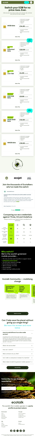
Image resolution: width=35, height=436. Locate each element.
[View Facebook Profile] (11, 431)
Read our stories (21, 313)
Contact (2, 424)
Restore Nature (4, 417)
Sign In (19, 423)
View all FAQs (21, 367)
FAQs (2, 423)
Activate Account (21, 424)
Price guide (3, 426)
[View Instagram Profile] (14, 431)
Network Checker (4, 425)
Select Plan (17, 36)
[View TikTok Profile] (21, 431)
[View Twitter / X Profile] (17, 431)
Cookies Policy (21, 417)
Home (2, 413)
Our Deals (26, 2)
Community (3, 418)
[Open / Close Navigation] (31, 2)
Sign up (28, 388)
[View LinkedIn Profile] (24, 431)
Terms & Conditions (21, 413)
